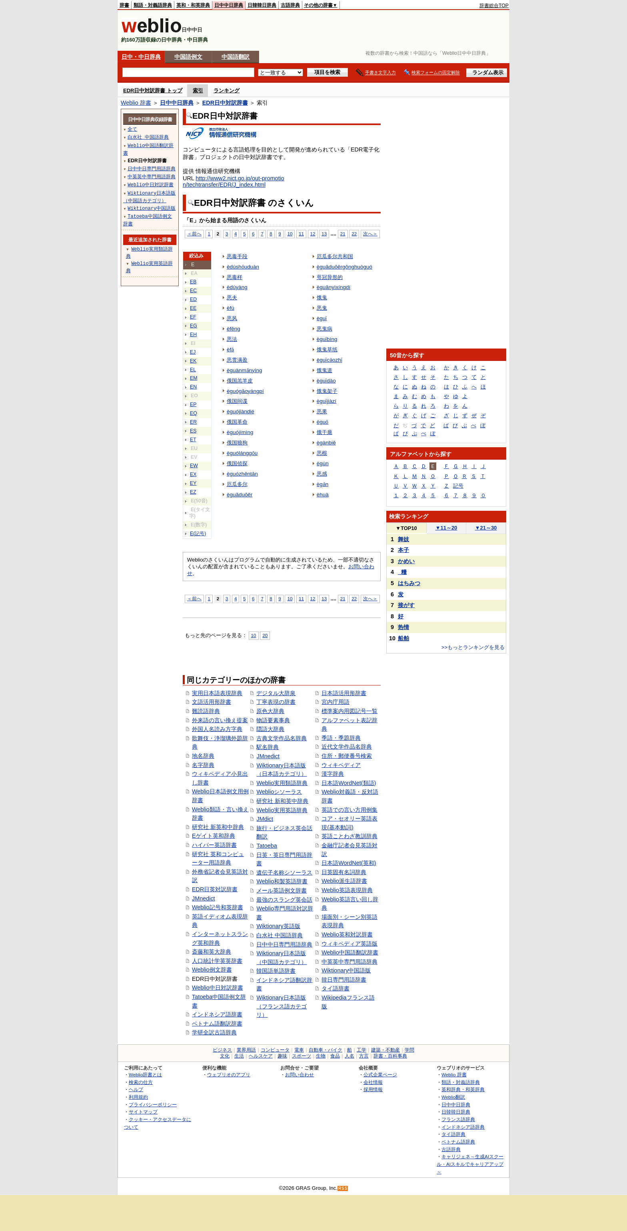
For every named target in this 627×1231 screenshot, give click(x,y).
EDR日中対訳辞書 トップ (152, 91)
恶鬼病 (324, 329)
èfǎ (230, 350)
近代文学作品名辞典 (346, 746)
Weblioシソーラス (279, 792)
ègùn (323, 463)
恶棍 (322, 453)
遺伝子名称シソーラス (284, 872)
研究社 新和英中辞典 (282, 801)
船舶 (403, 638)
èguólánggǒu (242, 453)
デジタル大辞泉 (276, 693)
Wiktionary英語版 (278, 926)
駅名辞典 (267, 747)
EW (194, 465)
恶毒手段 (237, 256)
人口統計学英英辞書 (217, 961)
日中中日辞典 (228, 5)
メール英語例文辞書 (281, 890)
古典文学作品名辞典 (281, 738)
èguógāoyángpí (245, 391)
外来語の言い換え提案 (220, 720)
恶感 (322, 474)
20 (265, 635)
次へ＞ (370, 233)
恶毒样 (234, 277)
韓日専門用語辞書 (343, 979)
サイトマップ (143, 1111)
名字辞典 (203, 765)
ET (193, 439)
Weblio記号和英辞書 (217, 907)
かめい (406, 561)
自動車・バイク (325, 1050)
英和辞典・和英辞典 (463, 1089)
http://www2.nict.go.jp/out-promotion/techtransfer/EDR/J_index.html (233, 181)
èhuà (323, 495)
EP (193, 404)
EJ (193, 352)
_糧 (402, 572)
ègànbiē (326, 443)
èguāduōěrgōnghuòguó (344, 267)
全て (132, 128)
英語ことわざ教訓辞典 (349, 836)
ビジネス (222, 1050)
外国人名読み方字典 (217, 729)
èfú (230, 308)
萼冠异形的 (330, 277)
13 (324, 233)
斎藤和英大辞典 (211, 951)
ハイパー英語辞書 (214, 845)
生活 (239, 1056)
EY (193, 483)
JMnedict (203, 898)
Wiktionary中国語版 (346, 970)
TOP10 (406, 528)
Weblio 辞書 (136, 103)
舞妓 (403, 539)
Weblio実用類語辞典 (282, 783)
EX (193, 474)
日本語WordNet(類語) (348, 783)
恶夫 (232, 298)
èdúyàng (237, 287)
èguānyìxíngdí (334, 287)
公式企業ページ (380, 1074)
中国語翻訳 (236, 57)
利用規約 (138, 1097)
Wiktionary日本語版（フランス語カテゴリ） (281, 1006)
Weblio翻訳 (453, 1097)
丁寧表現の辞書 (276, 702)
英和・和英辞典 (193, 5)
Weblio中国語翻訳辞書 (349, 952)
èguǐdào (326, 381)
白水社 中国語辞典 (279, 935)
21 (342, 233)
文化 (225, 1056)
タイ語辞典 (453, 1134)
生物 (320, 1056)
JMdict (264, 819)
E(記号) (198, 533)
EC (193, 290)
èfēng (233, 329)
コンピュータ (275, 1050)
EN (193, 387)
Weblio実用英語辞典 (282, 810)
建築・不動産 (385, 1050)
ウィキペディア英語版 (349, 943)
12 (312, 233)
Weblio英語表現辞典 (347, 890)
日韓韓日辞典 (262, 5)
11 (301, 233)
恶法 (232, 339)
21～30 (486, 528)
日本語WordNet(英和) (348, 863)
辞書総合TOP (494, 5)
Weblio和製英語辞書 (282, 881)
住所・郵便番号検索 (346, 756)
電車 (299, 1050)
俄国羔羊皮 (240, 381)
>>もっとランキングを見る (473, 647)
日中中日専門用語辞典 (284, 944)
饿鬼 (322, 298)
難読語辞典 (206, 711)
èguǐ (322, 318)
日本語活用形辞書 (343, 693)
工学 (361, 1050)
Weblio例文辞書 (212, 969)
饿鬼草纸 (327, 350)
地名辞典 (203, 756)
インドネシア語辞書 (217, 1014)
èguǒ (322, 422)
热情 (403, 627)
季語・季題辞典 (341, 738)
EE (193, 308)
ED (193, 299)
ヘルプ (136, 1089)
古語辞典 (290, 5)
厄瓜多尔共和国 (335, 256)
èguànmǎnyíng (244, 370)
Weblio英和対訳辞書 (347, 934)
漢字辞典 (332, 774)
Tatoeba (266, 846)
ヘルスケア (261, 1056)
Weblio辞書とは (145, 1074)
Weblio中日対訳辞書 (217, 987)
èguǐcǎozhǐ (329, 360)
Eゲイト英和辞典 (213, 836)
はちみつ (409, 583)
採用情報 (373, 1089)
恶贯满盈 (237, 360)
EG (193, 326)
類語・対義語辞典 (153, 5)
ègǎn (322, 484)
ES (193, 431)
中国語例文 (188, 57)
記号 (458, 486)
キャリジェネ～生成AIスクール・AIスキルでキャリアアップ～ (470, 1164)
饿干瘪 (324, 432)
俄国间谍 (237, 401)
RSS (343, 1188)
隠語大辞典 (270, 729)
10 (289, 233)
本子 (403, 550)
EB (193, 282)
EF (193, 317)
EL (193, 369)
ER (193, 422)
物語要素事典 (273, 720)
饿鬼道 (324, 370)
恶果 (322, 411)
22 (354, 233)
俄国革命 (237, 422)
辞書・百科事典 (390, 1056)
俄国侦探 (237, 463)
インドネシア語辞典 (463, 1126)
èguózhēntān (242, 474)
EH (193, 334)
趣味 (282, 1056)
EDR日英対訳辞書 (215, 889)
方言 (364, 1056)
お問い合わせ (299, 1074)
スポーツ (301, 1056)
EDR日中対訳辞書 (225, 103)
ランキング (227, 91)
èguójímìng (240, 432)
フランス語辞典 (458, 1119)
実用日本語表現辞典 (217, 693)
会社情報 (373, 1082)
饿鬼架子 (327, 391)
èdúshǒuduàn (243, 267)
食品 (335, 1056)
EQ (193, 413)
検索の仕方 (141, 1082)
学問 (409, 1050)
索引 (198, 91)
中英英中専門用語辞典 (349, 961)
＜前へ (194, 233)
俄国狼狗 (237, 443)
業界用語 (246, 1050)
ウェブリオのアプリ (228, 1074)
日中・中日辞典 (141, 57)
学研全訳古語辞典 (214, 1032)
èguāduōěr (239, 495)
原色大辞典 (270, 711)
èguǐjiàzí (326, 401)
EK (193, 361)
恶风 (232, 318)
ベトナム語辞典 (458, 1141)
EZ (193, 492)
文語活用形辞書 (211, 702)
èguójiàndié (240, 411)
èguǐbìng (327, 339)
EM (193, 378)
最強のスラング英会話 (284, 899)
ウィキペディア (341, 765)
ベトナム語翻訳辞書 (217, 1023)
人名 (349, 1056)
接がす (406, 605)
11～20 (446, 528)
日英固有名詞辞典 (343, 872)
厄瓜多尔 (237, 484)
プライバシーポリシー (153, 1104)
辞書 (124, 5)
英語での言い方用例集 (349, 810)
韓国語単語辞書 (276, 971)
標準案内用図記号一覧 (349, 711)
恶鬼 (322, 308)
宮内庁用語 (335, 702)
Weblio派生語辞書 (344, 881)
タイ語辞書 (335, 988)
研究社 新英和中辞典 (218, 827)
